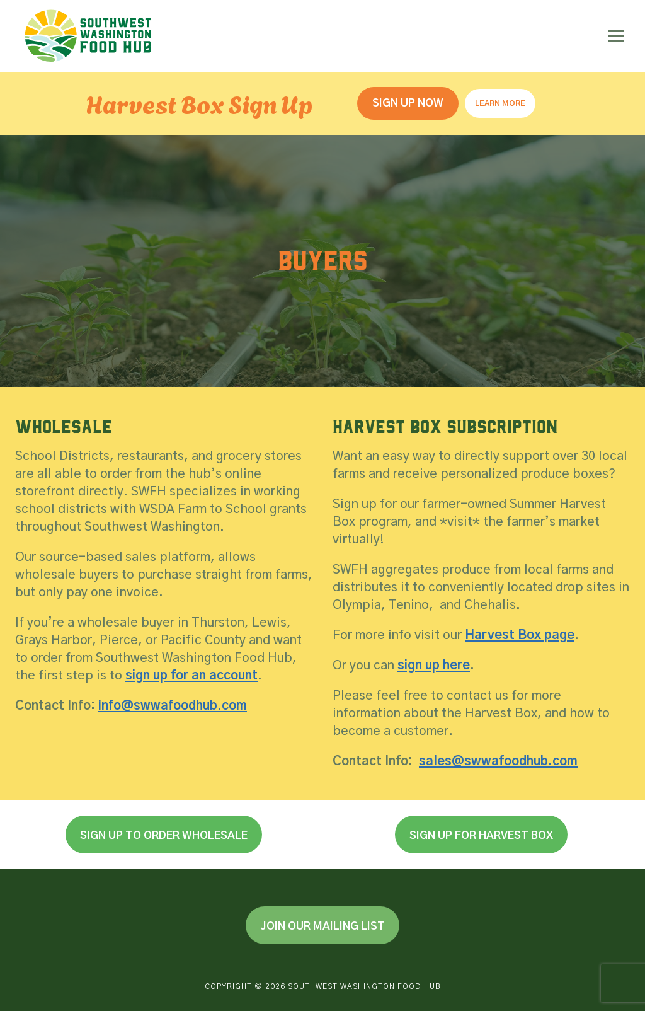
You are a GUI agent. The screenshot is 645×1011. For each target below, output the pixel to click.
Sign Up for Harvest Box (481, 835)
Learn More (500, 103)
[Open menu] (616, 35)
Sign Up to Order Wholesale (164, 835)
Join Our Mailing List (322, 926)
